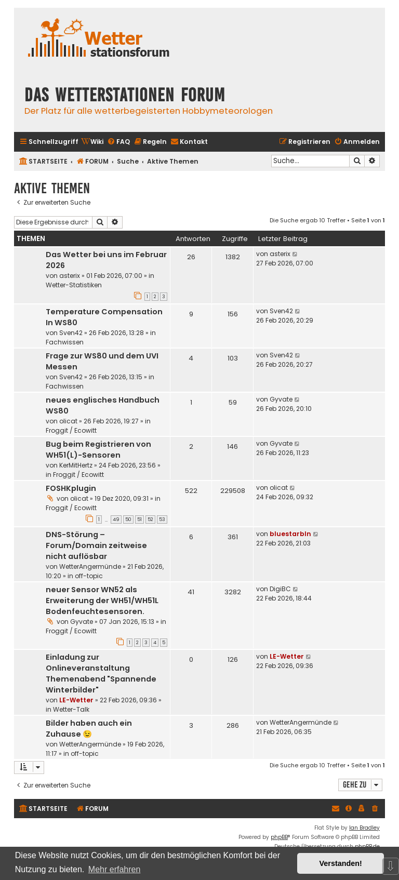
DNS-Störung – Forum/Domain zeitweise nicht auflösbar (96, 545)
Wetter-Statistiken (74, 285)
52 (150, 519)
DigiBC (280, 588)
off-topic (89, 575)
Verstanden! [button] (341, 863)
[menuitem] (92, 142)
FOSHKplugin (71, 488)
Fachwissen (65, 342)
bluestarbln (290, 533)
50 (128, 519)
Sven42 (71, 332)
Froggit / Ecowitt (71, 430)
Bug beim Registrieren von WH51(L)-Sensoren (98, 449)
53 (162, 519)
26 (191, 257)
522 (191, 491)
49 (116, 519)
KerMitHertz (75, 465)
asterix (69, 275)
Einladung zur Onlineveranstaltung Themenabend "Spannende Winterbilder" (101, 673)
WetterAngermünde (90, 566)
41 (191, 592)
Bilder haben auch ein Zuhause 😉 (89, 728)
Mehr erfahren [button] (114, 869)
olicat (68, 421)
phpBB (279, 837)
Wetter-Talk (71, 709)
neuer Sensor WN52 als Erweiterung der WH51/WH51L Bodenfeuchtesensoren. (102, 600)
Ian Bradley (364, 828)
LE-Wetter (76, 700)
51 (139, 519)
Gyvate (281, 399)
